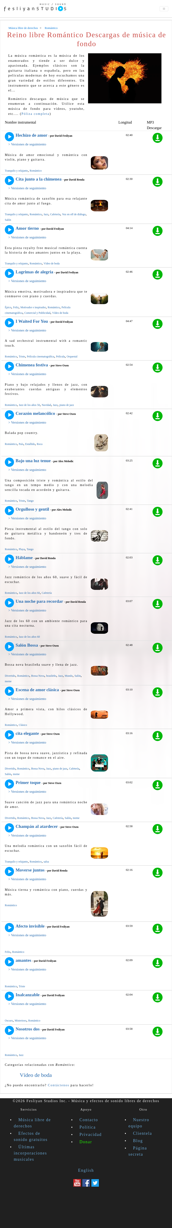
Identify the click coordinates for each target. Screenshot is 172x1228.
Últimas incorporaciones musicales (30, 1153)
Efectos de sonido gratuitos (31, 1136)
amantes (23, 960)
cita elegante (27, 733)
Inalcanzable (27, 994)
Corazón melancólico (35, 413)
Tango (30, 500)
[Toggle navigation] (164, 8)
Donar (86, 1142)
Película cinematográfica (40, 356)
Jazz (46, 214)
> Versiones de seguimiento (27, 144)
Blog (138, 1140)
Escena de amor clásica (37, 689)
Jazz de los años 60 (29, 592)
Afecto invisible (30, 926)
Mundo (69, 675)
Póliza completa (36, 114)
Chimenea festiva (32, 364)
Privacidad (91, 1134)
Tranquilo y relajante (16, 170)
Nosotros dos (28, 1029)
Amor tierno (27, 228)
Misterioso (20, 1020)
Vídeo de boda (52, 263)
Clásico (23, 725)
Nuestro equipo (138, 1123)
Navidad (46, 405)
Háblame (24, 557)
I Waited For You (32, 321)
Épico (8, 307)
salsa (46, 861)
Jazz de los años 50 (29, 405)
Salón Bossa (27, 645)
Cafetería (55, 214)
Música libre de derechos (32, 1123)
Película (60, 356)
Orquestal (72, 356)
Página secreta (137, 1151)
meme (8, 681)
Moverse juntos (30, 870)
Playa (22, 549)
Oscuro (9, 1020)
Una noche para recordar (39, 601)
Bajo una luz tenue (33, 460)
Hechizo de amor (31, 135)
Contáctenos (58, 1085)
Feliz (16, 307)
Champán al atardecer (37, 826)
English (86, 1170)
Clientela (142, 1133)
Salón (8, 219)
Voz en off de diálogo (74, 214)
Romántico (36, 170)
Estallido (30, 444)
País (21, 444)
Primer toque (28, 782)
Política (88, 1127)
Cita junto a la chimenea (38, 179)
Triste (22, 356)
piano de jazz (66, 405)
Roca (39, 444)
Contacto (89, 1120)
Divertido (10, 675)
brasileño (51, 675)
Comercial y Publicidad (37, 312)
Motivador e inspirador (33, 307)
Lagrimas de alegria (34, 271)
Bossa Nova (37, 675)
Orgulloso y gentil (32, 509)
